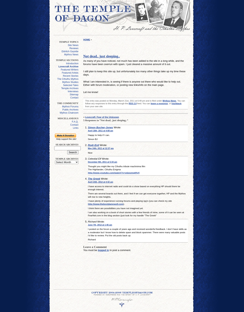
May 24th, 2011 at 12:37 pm (101, 148)
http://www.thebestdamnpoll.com (105, 204)
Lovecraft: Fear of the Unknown (102, 117)
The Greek (94, 178)
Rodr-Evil (93, 145)
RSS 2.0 (133, 103)
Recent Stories (70, 76)
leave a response (159, 103)
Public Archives (70, 109)
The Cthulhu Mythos (67, 79)
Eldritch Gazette (70, 51)
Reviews (74, 48)
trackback (176, 103)
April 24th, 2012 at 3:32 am (100, 182)
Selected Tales (70, 85)
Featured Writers (69, 69)
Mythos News (71, 54)
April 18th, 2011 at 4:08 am (100, 131)
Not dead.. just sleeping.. (101, 56)
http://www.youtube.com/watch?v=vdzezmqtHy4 (113, 172)
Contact (74, 97)
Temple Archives (69, 88)
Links (75, 128)
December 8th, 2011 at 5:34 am (102, 162)
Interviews (73, 91)
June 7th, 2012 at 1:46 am (100, 225)
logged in (103, 250)
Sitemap (74, 94)
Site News (73, 45)
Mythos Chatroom (69, 112)
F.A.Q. (75, 121)
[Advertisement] (65, 225)
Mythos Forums (70, 106)
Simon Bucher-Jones (100, 127)
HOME (86, 39)
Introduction (72, 63)
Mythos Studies (70, 82)
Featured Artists (70, 72)
